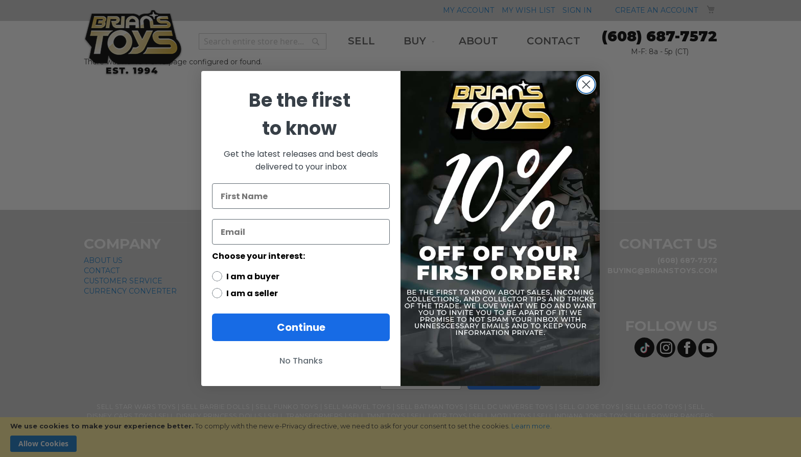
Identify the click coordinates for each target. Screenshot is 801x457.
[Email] (301, 232)
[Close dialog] (586, 84)
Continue (301, 327)
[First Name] (301, 196)
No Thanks (301, 361)
